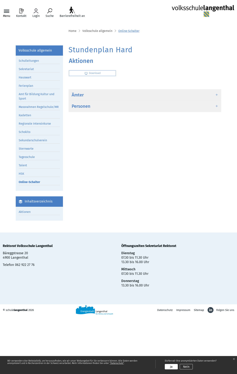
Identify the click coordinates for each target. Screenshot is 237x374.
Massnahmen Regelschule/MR (39, 164)
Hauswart (25, 135)
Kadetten (25, 172)
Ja (171, 366)
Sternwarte (26, 206)
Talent (23, 223)
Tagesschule (27, 214)
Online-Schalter (29, 240)
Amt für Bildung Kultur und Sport (36, 154)
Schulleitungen (29, 118)
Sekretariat (26, 126)
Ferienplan (26, 143)
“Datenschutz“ (117, 363)
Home (72, 88)
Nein (186, 366)
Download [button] (93, 130)
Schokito (24, 189)
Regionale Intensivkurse (35, 181)
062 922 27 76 (25, 322)
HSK (21, 231)
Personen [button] (81, 163)
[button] (97, 88)
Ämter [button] (78, 152)
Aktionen (25, 269)
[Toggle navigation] (6, 13)
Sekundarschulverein (33, 198)
